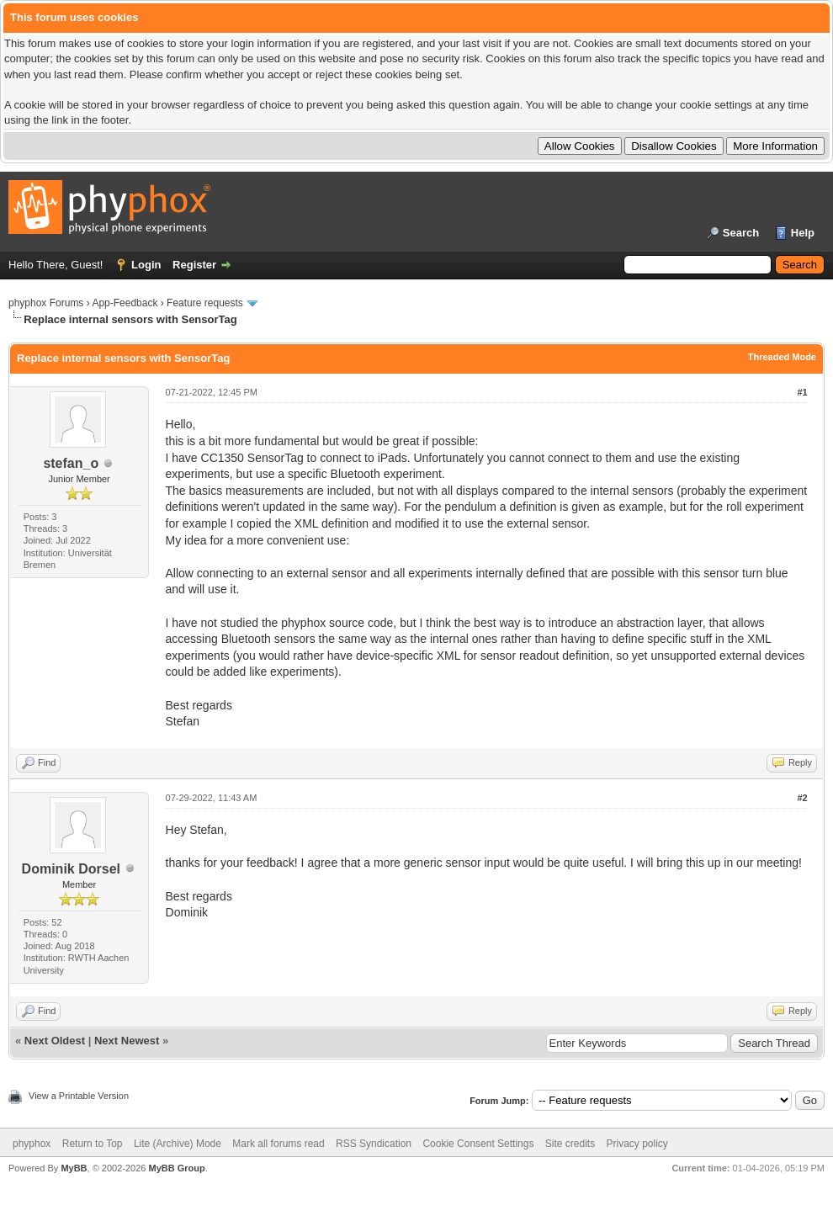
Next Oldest (54, 1040)
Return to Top (92, 1144)
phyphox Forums (45, 303)
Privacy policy (637, 1144)
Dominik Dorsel (71, 869)
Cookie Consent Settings (477, 1144)
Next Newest (126, 1040)
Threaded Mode (782, 357)
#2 (802, 798)
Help (802, 232)
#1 (802, 392)
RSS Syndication (373, 1144)
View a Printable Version (79, 1096)
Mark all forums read (278, 1144)
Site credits (570, 1144)
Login (146, 264)
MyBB (74, 1168)
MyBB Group (176, 1168)
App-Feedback (124, 303)
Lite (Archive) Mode (177, 1144)
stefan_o (70, 463)
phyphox (31, 1144)
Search (741, 232)
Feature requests (205, 303)
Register (194, 264)
